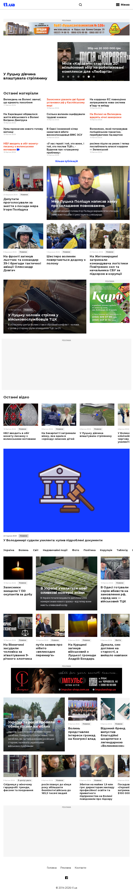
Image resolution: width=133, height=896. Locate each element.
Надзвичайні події (55, 550)
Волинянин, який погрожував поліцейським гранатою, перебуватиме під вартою (108, 132)
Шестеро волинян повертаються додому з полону (66, 260)
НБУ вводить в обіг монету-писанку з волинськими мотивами (20, 146)
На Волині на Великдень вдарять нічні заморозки (105, 116)
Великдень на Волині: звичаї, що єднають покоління (22, 101)
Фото (75, 550)
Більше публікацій (66, 161)
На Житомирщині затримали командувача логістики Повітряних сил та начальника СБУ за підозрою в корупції (109, 265)
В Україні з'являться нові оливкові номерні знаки (64, 590)
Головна (52, 867)
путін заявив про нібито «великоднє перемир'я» (49, 650)
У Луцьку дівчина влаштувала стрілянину (25, 76)
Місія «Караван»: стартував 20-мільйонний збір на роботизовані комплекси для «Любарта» (93, 67)
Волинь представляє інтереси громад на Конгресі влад (82, 733)
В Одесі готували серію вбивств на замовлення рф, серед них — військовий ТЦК (115, 594)
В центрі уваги (24, 780)
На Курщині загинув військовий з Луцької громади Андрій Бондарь (82, 651)
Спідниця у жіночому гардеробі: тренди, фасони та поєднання (18, 787)
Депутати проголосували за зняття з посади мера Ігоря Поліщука (20, 204)
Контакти (80, 867)
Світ (35, 550)
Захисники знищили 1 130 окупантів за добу (17, 591)
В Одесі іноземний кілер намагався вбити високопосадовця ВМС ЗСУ (64, 132)
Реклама (65, 867)
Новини (24, 195)
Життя (118, 640)
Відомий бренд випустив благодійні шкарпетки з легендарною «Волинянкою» (113, 737)
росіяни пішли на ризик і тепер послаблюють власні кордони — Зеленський (109, 146)
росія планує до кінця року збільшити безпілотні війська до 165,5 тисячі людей (56, 789)
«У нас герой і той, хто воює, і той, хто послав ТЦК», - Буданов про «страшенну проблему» (65, 148)
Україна (8, 550)
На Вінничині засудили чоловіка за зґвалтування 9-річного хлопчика (17, 651)
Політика (90, 550)
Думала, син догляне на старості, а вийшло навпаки (114, 650)
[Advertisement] (66, 366)
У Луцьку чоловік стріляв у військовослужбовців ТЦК (33, 317)
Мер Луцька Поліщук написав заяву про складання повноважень (84, 203)
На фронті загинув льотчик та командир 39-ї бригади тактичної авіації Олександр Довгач (22, 263)
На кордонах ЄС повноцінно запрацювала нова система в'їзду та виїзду (108, 102)
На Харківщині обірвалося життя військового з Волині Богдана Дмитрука (21, 117)
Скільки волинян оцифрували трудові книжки (66, 116)
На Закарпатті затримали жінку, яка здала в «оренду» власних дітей (58, 436)
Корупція (106, 550)
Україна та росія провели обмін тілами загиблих (32, 724)
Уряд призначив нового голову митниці (23, 131)
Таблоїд (122, 550)
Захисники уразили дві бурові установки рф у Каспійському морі (66, 102)
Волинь (24, 550)
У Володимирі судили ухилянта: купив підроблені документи (53, 540)
